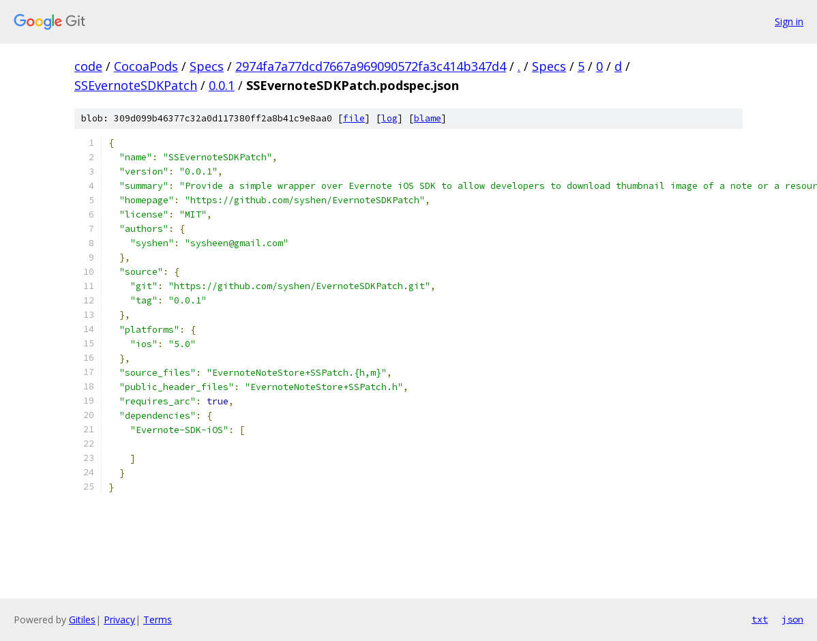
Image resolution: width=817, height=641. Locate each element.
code (88, 66)
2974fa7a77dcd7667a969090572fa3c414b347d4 (370, 66)
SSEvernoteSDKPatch (135, 85)
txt (760, 619)
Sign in (789, 21)
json (792, 619)
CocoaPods (146, 66)
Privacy (119, 619)
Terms (157, 619)
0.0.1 (222, 85)
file (354, 118)
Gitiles (82, 619)
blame (427, 118)
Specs (207, 66)
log (389, 118)
